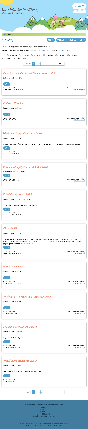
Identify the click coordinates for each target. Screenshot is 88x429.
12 (55, 64)
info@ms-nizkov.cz (65, 50)
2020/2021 (13, 55)
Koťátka (7, 58)
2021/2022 (25, 55)
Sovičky (26, 58)
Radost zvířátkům (13, 103)
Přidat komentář (79, 90)
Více (7, 84)
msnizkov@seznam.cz (43, 50)
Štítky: (4, 55)
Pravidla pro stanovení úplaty (20, 360)
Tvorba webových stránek (41, 425)
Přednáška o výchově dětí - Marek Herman (27, 296)
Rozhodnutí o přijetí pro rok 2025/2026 (25, 167)
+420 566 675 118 (46, 414)
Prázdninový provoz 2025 (17, 194)
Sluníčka (17, 58)
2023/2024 (49, 55)
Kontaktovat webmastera (60, 424)
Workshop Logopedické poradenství (23, 133)
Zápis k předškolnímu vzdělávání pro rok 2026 (29, 73)
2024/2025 (61, 55)
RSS (51, 40)
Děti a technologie (13, 266)
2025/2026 (73, 55)
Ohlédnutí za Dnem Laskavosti (20, 326)
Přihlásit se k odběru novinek (71, 40)
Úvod (5, 34)
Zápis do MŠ (10, 228)
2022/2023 (37, 55)
